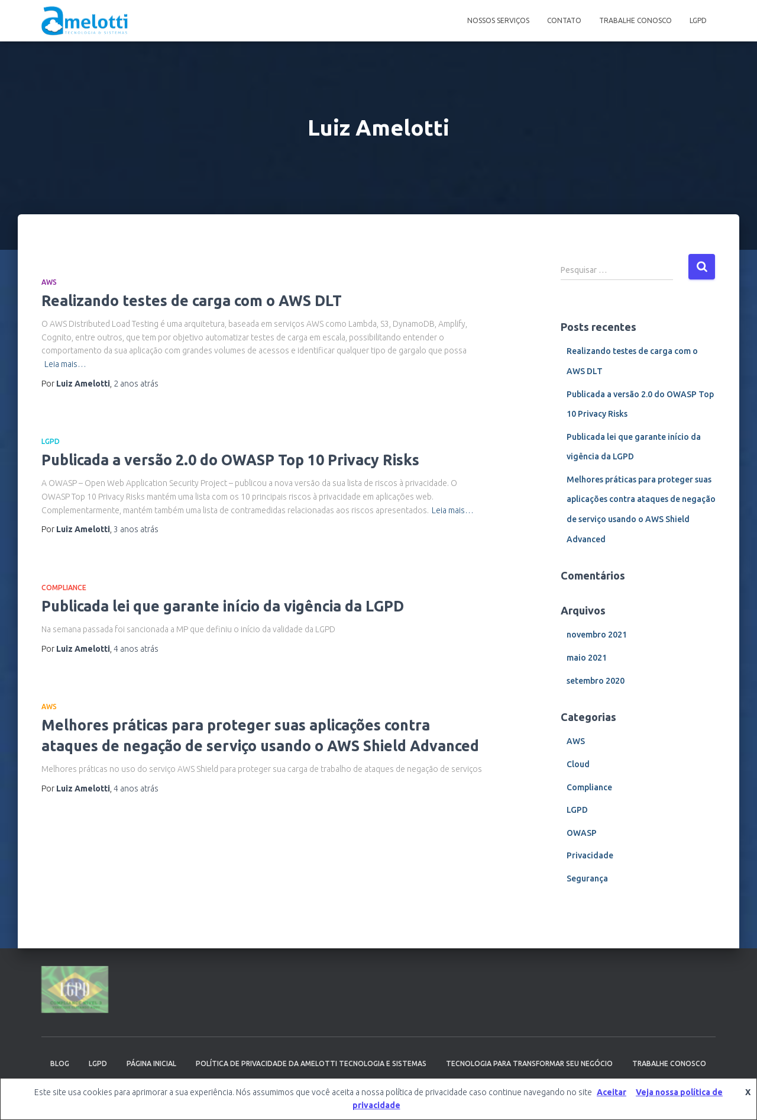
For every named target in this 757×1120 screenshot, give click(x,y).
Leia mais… (65, 364)
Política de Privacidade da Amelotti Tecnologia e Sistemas (311, 1063)
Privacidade (590, 855)
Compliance (63, 587)
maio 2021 (587, 657)
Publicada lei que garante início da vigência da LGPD (222, 606)
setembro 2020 (596, 680)
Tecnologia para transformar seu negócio (529, 1063)
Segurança (587, 878)
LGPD (698, 20)
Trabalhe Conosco (635, 20)
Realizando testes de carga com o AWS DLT (191, 300)
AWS (49, 282)
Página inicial (151, 1063)
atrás (136, 383)
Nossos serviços (498, 20)
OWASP (582, 833)
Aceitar (611, 1092)
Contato (564, 20)
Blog (59, 1063)
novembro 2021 (597, 634)
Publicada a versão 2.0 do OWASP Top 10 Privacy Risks (230, 460)
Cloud (578, 764)
